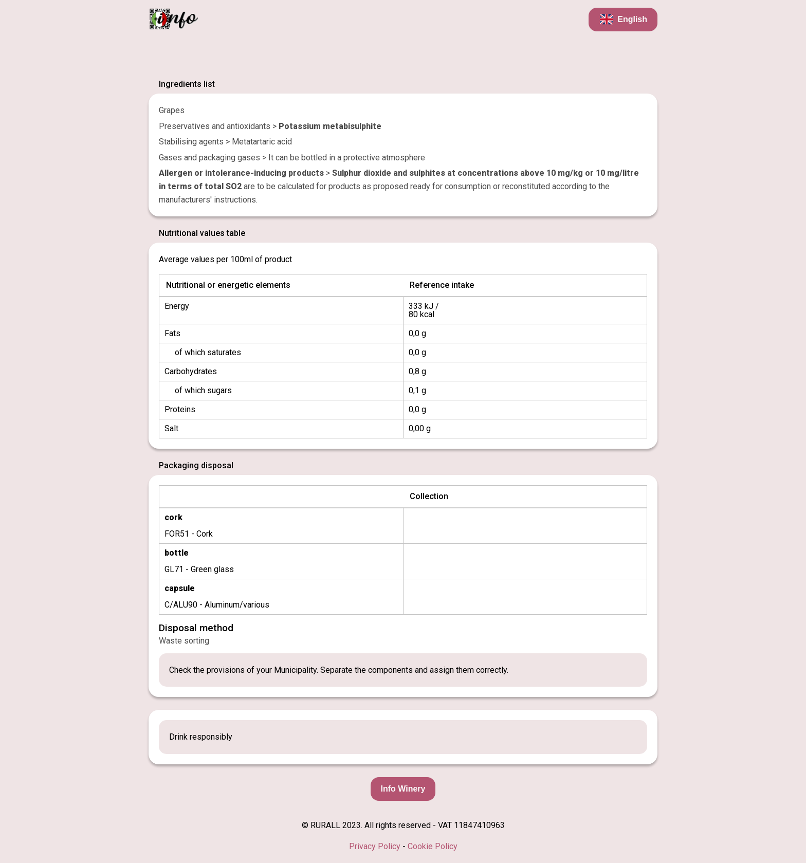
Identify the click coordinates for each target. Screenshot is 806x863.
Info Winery (403, 788)
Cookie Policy (432, 846)
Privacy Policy (374, 846)
